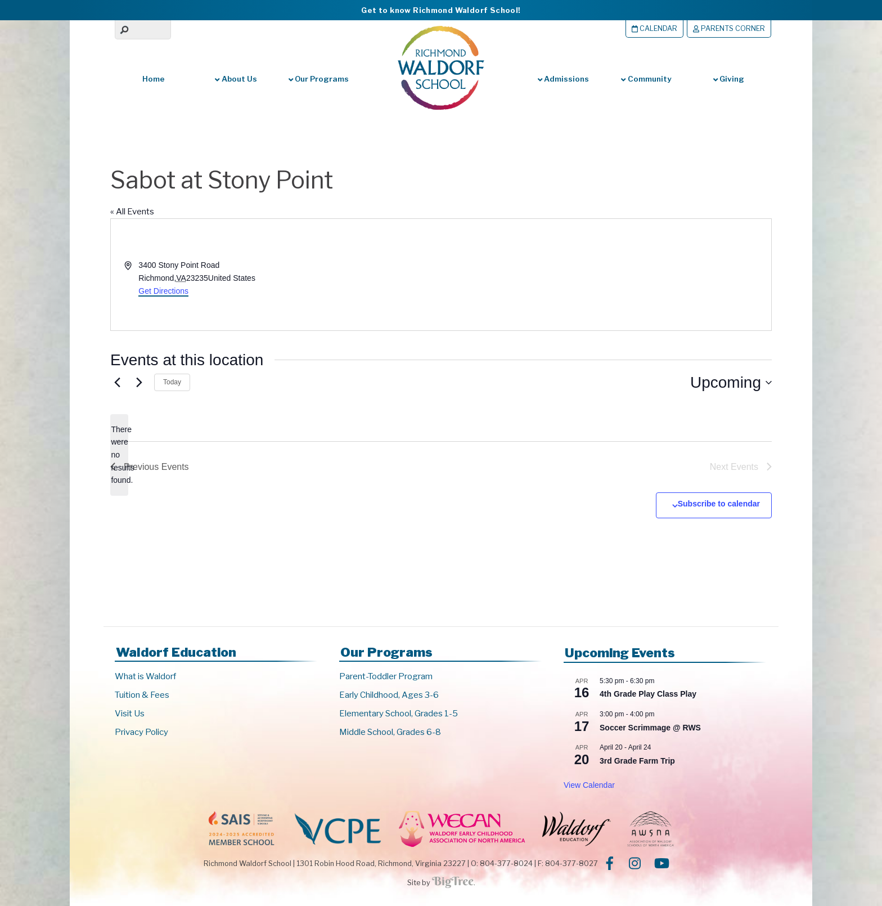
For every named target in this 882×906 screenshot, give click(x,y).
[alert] (119, 455)
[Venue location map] (605, 274)
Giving (728, 78)
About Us (235, 78)
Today (172, 382)
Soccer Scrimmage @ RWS (650, 727)
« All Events (132, 212)
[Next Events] (139, 382)
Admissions (563, 78)
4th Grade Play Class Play (648, 693)
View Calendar (589, 785)
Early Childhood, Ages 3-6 (389, 695)
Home (153, 78)
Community (645, 78)
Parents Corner (729, 28)
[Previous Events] (117, 382)
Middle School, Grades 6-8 (390, 732)
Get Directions (163, 290)
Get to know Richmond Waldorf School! (440, 10)
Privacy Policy (141, 732)
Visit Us (130, 713)
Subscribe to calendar (719, 503)
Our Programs (319, 78)
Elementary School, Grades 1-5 (398, 713)
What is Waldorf (145, 676)
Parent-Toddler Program (386, 676)
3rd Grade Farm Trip (637, 760)
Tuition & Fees (142, 695)
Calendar (654, 28)
